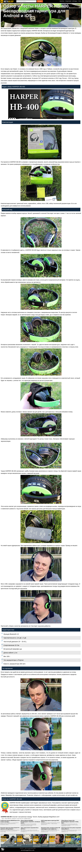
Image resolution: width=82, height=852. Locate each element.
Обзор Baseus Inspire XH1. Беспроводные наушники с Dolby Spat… (69, 821)
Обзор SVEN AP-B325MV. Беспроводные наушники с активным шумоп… (30, 821)
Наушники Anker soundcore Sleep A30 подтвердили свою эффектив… (50, 828)
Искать (39, 1)
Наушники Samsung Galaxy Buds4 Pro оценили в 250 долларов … (10, 828)
